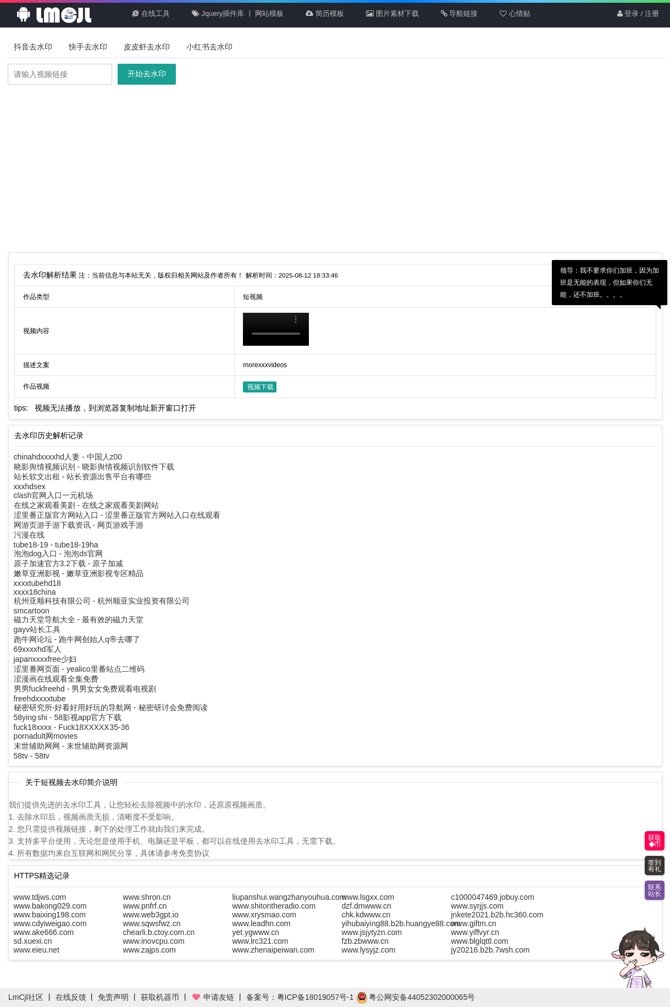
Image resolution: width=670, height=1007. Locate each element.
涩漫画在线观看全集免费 (56, 678)
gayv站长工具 (37, 629)
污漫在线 (29, 534)
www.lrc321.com (260, 941)
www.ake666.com (44, 932)
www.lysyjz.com (369, 949)
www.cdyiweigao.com (50, 923)
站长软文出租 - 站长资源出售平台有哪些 (82, 476)
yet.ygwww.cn (256, 932)
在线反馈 (71, 997)
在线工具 (151, 13)
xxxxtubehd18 (37, 583)
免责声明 (113, 997)
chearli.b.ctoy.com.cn (159, 932)
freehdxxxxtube (40, 698)
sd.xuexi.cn (33, 941)
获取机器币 (160, 997)
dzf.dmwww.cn (366, 905)
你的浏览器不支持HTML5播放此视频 (276, 329)
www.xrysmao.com (264, 914)
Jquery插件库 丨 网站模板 (238, 13)
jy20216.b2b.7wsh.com (490, 949)
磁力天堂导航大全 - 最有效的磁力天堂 (78, 619)
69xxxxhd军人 (38, 649)
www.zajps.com (149, 949)
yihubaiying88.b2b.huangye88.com (401, 923)
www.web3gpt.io (151, 914)
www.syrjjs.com (477, 905)
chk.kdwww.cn (366, 914)
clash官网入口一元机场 (53, 495)
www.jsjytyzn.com (372, 932)
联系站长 (654, 890)
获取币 (654, 841)
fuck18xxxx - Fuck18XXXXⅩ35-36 (72, 727)
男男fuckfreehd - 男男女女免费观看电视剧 (85, 688)
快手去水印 (88, 46)
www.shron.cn (147, 897)
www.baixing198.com (50, 914)
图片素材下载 (392, 13)
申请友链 (212, 997)
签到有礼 (654, 866)
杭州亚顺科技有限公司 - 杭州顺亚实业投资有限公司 (102, 600)
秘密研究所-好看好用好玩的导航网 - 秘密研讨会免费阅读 (111, 707)
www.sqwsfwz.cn (152, 923)
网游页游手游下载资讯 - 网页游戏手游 (78, 525)
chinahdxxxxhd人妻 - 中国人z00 (68, 456)
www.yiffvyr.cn (475, 932)
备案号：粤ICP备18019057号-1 (300, 997)
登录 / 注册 (638, 13)
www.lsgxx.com (368, 897)
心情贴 (515, 13)
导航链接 (459, 13)
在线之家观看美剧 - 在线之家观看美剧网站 (86, 505)
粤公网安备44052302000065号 (415, 997)
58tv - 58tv (31, 755)
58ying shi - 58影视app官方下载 (68, 717)
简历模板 (325, 13)
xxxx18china (35, 592)
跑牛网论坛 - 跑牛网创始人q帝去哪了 (77, 639)
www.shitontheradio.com (274, 905)
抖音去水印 (33, 46)
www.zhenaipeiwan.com (273, 949)
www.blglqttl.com (479, 941)
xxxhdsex (30, 486)
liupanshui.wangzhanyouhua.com (289, 897)
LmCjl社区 (25, 997)
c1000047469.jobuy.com (493, 897)
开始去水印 (147, 73)
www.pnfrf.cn (145, 905)
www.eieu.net (36, 949)
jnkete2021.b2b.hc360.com (497, 914)
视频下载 (260, 387)
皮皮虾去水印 (147, 46)
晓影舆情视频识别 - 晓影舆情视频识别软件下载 (94, 466)
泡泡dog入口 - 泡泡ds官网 (58, 553)
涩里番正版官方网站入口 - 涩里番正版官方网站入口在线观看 (117, 515)
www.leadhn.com (261, 923)
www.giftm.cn (473, 923)
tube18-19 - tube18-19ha (56, 544)
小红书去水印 (209, 46)
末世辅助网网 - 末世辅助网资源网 (71, 746)
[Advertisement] (335, 170)
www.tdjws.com (40, 897)
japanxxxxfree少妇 (45, 659)
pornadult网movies (46, 736)
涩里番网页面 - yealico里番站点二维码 (79, 669)
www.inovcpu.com (154, 941)
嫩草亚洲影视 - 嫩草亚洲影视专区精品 (78, 573)
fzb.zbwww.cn (365, 941)
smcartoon (31, 610)
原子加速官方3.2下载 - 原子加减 (69, 563)
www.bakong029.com (50, 905)
